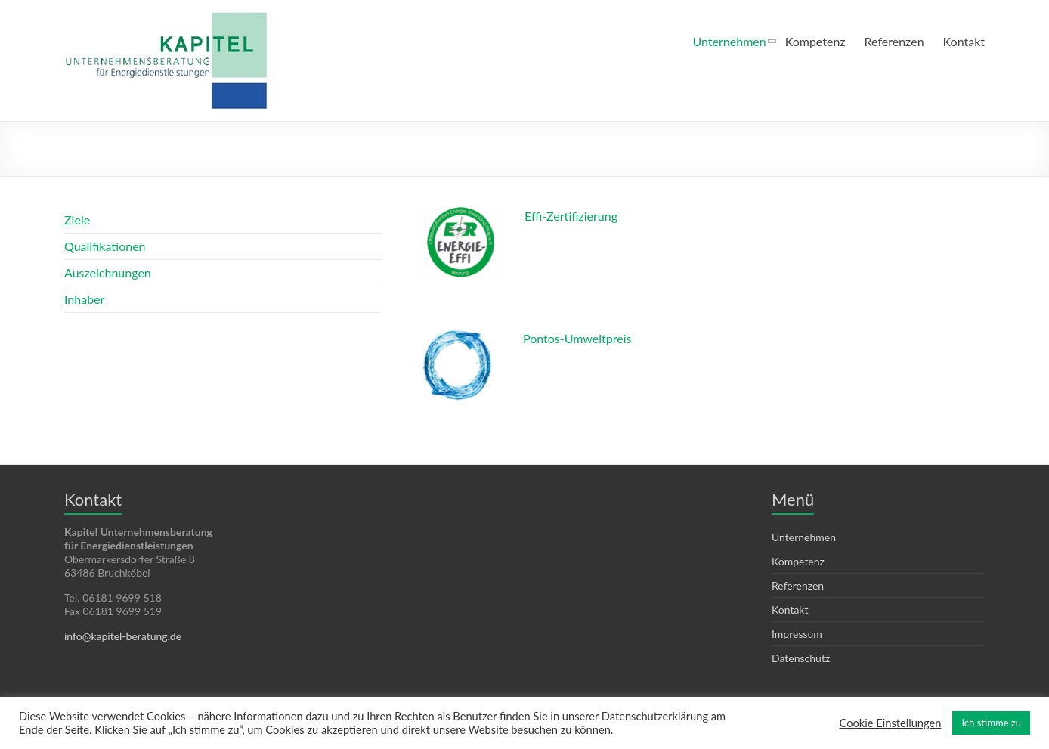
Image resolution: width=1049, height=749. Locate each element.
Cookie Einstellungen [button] (891, 723)
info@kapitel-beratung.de (122, 636)
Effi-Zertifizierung (570, 216)
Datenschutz (801, 658)
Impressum (797, 633)
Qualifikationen (105, 246)
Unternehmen (729, 41)
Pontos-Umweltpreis (577, 338)
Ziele (77, 219)
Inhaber (84, 299)
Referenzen (894, 41)
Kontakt (964, 41)
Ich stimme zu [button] (991, 723)
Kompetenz (815, 41)
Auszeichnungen (107, 272)
